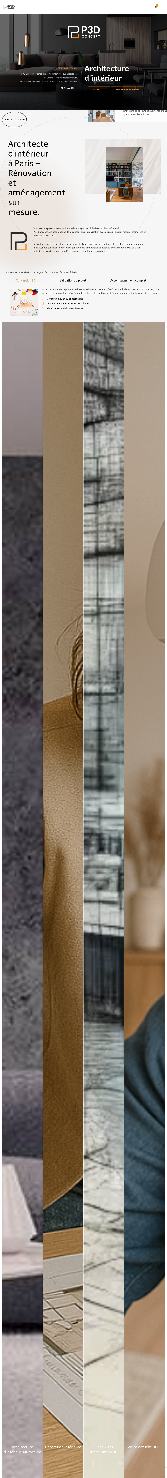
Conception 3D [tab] (25, 280)
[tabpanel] (83, 303)
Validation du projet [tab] (73, 280)
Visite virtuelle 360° (144, 1447)
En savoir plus (104, 89)
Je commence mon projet (132, 89)
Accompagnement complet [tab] (128, 280)
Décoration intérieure (63, 1447)
